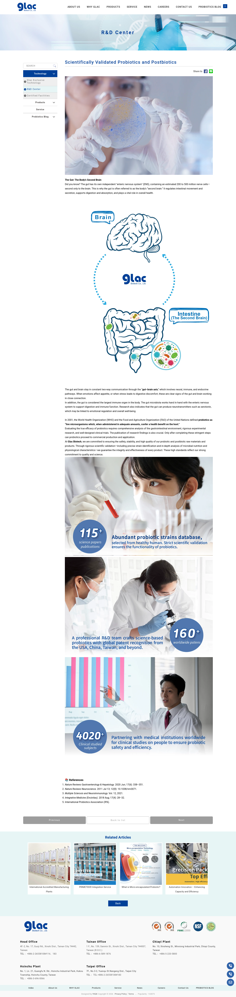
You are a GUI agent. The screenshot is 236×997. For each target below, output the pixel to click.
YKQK (94, 994)
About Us (73, 6)
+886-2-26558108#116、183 (42, 954)
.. (135, 994)
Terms (131, 994)
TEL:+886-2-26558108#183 (107, 975)
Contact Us (184, 6)
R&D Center (32, 89)
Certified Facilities (37, 95)
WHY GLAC (93, 6)
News (147, 6)
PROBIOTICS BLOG (210, 6)
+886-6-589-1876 (102, 954)
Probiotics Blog (40, 116)
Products (113, 6)
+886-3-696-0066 (36, 978)
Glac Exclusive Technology (34, 81)
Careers (163, 6)
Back (118, 903)
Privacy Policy (121, 994)
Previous (54, 820)
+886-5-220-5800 (168, 954)
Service (132, 6)
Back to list (118, 820)
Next (182, 820)
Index (31, 988)
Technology (40, 73)
